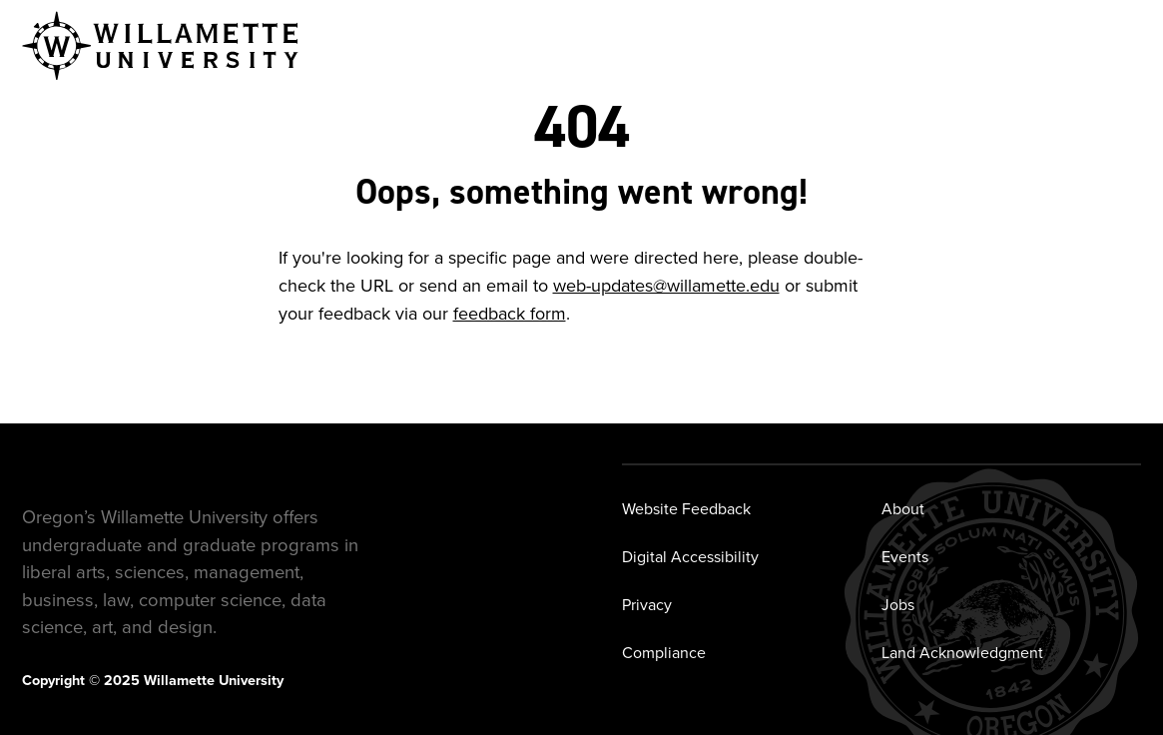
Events (904, 556)
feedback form (509, 314)
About (902, 508)
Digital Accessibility (690, 556)
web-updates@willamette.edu (666, 286)
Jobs (897, 604)
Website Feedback (686, 508)
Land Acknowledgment (962, 652)
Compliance (664, 652)
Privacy (647, 604)
